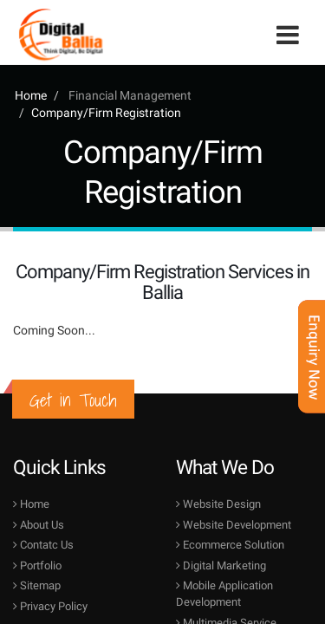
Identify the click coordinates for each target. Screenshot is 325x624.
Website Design (218, 503)
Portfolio (37, 565)
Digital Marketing (221, 565)
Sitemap (37, 585)
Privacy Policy (50, 606)
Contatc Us (43, 544)
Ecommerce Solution (230, 544)
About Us (38, 524)
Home (31, 95)
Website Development (233, 524)
